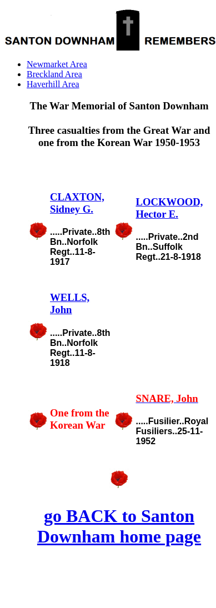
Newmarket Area (57, 64)
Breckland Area (54, 74)
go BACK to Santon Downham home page (119, 526)
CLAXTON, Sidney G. (77, 203)
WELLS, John (69, 303)
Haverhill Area (53, 84)
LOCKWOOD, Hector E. (169, 208)
